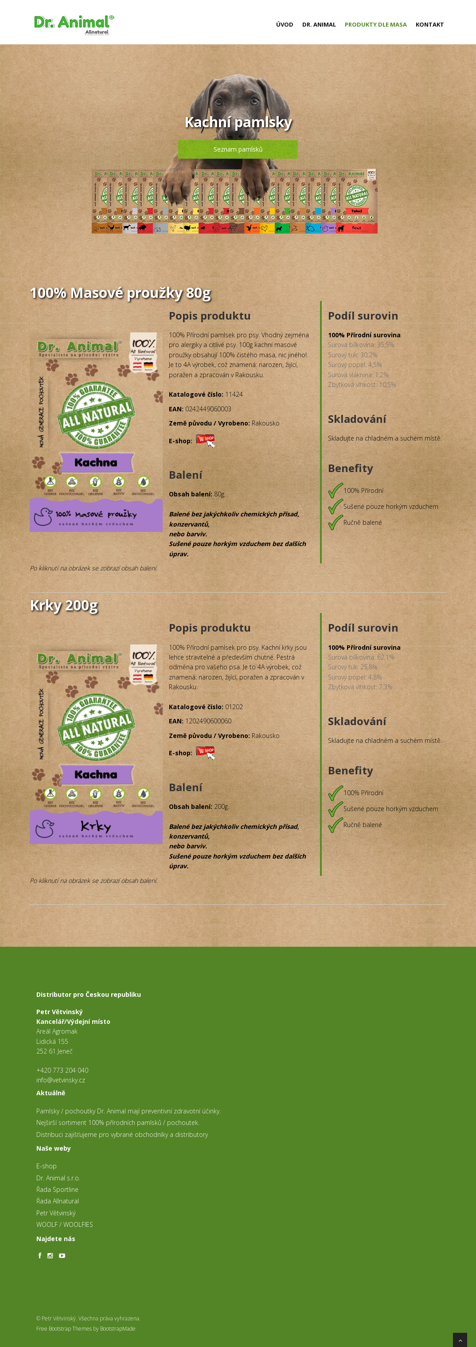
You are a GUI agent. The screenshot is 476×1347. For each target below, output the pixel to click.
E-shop (46, 1166)
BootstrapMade (118, 1328)
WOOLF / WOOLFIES (64, 1224)
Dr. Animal (319, 24)
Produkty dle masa (376, 24)
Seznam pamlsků (238, 149)
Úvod (284, 24)
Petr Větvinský (55, 1213)
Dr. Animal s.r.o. (58, 1178)
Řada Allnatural (57, 1201)
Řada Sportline (57, 1189)
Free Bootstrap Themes (64, 1328)
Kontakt (430, 24)
